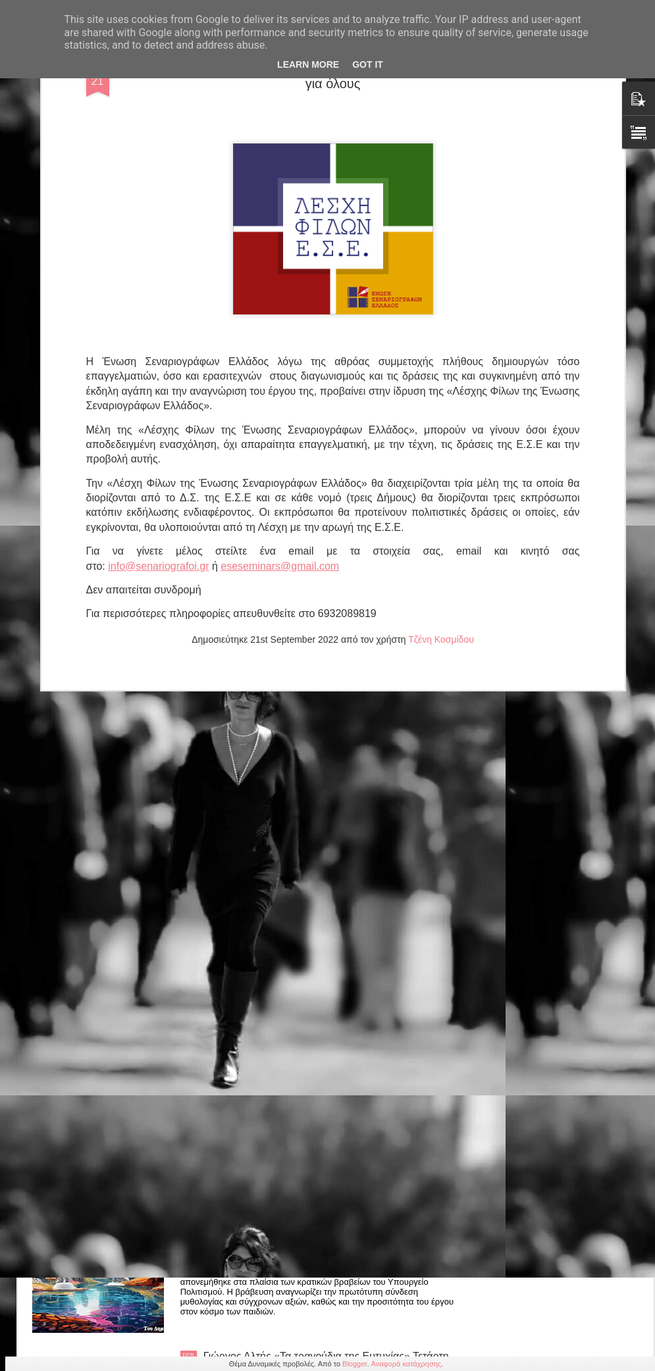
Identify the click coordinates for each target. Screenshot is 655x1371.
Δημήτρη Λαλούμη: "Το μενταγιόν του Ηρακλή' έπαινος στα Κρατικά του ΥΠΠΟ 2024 (310, 1212)
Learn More (308, 64)
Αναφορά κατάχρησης (406, 1364)
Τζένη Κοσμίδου (441, 394)
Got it (367, 64)
